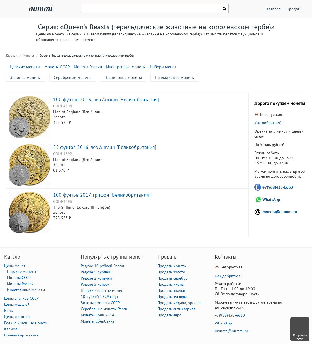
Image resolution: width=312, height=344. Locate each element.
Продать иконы (170, 284)
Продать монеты (171, 265)
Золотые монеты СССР (100, 302)
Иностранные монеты (126, 66)
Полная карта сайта (21, 335)
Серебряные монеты (72, 77)
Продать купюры (172, 296)
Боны (8, 310)
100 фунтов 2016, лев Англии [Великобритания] (106, 99)
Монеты (28, 55)
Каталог (273, 8)
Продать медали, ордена (179, 302)
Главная (11, 55)
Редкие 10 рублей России (103, 265)
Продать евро (169, 314)
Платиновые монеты (123, 77)
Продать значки (171, 290)
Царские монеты (25, 66)
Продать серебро (172, 278)
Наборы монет (163, 66)
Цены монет (14, 265)
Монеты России (88, 66)
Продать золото (171, 272)
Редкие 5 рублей (95, 272)
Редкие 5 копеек (95, 284)
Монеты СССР (57, 66)
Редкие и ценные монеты (26, 322)
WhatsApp (271, 199)
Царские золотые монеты (103, 290)
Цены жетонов (17, 316)
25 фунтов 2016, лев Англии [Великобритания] (104, 147)
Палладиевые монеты (175, 77)
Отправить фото (300, 337)
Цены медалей (17, 304)
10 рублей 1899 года (99, 296)
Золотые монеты (25, 77)
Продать (294, 8)
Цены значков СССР (21, 298)
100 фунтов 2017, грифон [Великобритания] (101, 194)
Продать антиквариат (176, 308)
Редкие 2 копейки (96, 278)
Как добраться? (268, 122)
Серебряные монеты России (105, 308)
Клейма (10, 328)
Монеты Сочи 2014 (97, 314)
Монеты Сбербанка (97, 321)
